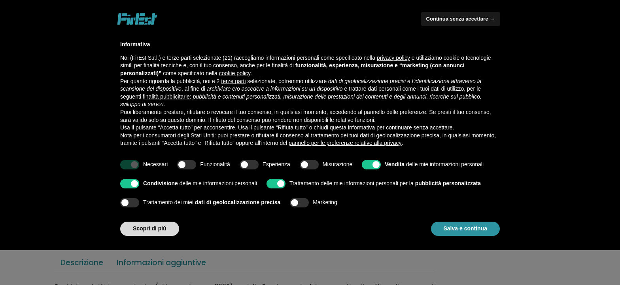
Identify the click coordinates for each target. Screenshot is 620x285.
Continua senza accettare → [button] (460, 19)
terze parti (233, 81)
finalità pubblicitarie (166, 96)
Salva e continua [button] (465, 228)
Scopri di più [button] (149, 228)
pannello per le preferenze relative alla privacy (345, 143)
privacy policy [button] (393, 58)
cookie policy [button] (234, 73)
